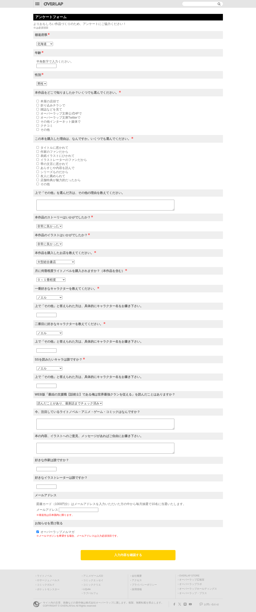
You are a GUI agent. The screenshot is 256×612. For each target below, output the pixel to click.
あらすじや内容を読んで (57, 168)
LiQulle (87, 589)
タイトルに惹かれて (54, 147)
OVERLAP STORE (189, 575)
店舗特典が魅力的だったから (60, 180)
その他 (45, 129)
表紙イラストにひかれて (57, 155)
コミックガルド (46, 584)
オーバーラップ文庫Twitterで (60, 117)
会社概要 (137, 576)
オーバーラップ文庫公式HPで (61, 113)
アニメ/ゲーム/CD (93, 576)
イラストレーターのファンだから (63, 159)
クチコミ (46, 125)
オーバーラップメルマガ (57, 532)
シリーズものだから (54, 172)
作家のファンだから (54, 151)
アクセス (137, 580)
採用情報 (137, 589)
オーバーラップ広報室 (191, 579)
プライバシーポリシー (144, 584)
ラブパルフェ (90, 593)
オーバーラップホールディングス (198, 588)
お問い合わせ (211, 604)
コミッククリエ (92, 584)
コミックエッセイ (93, 580)
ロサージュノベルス (48, 580)
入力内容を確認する (128, 555)
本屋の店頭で (49, 101)
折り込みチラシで (52, 105)
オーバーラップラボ (190, 584)
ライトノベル (44, 576)
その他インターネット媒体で (60, 121)
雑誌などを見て (51, 109)
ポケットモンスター (48, 589)
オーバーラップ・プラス (193, 593)
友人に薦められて (52, 176)
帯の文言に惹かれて (54, 164)
